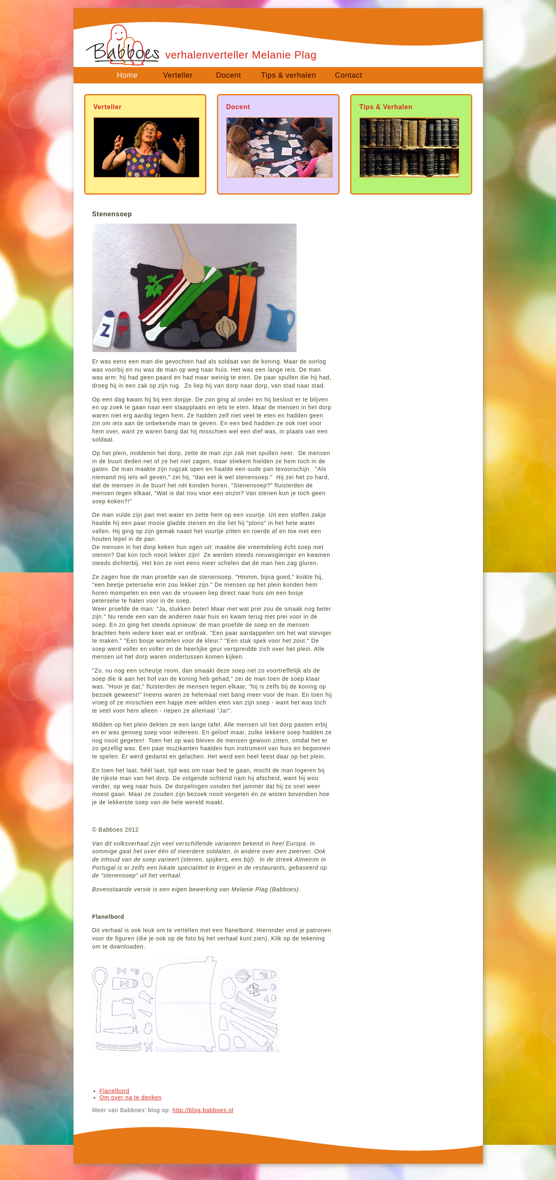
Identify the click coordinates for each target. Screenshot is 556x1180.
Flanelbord (115, 1091)
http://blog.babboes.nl (202, 1110)
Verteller (177, 75)
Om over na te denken (131, 1097)
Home (127, 75)
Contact (348, 75)
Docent (228, 75)
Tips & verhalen (288, 75)
